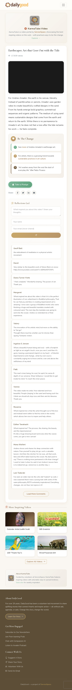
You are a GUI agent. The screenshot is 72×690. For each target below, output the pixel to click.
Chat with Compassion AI (15, 641)
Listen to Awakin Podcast (15, 645)
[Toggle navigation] (63, 5)
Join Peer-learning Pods (15, 636)
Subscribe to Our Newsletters (17, 632)
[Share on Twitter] (23, 193)
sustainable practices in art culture (32, 159)
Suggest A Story (13, 658)
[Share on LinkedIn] (28, 193)
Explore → (36, 38)
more (24, 147)
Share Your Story (13, 662)
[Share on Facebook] (17, 193)
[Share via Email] (34, 193)
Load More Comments (36, 494)
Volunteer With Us (14, 666)
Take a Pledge (20, 184)
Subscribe (19, 582)
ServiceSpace (40, 32)
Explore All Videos (36, 561)
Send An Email (12, 671)
